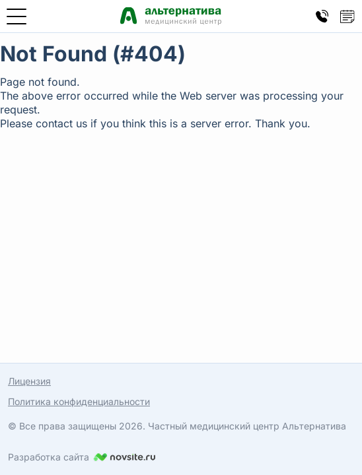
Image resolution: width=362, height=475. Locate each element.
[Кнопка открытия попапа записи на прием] (347, 16)
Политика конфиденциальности (79, 401)
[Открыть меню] (16, 16)
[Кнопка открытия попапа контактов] (322, 16)
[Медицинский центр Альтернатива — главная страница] (170, 16)
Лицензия (29, 381)
